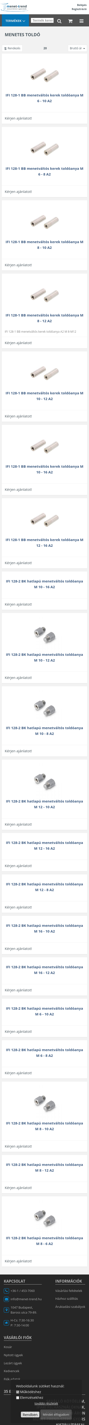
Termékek (15, 21)
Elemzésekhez (31, 1397)
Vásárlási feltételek (68, 1291)
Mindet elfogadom (56, 1414)
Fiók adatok (12, 1379)
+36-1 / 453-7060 (23, 1291)
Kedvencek (11, 1371)
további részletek (46, 1403)
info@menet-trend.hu (26, 1299)
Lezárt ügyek (13, 1363)
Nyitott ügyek (13, 1355)
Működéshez (30, 1391)
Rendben (30, 1414)
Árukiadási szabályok (70, 1307)
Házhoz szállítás (66, 1298)
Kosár (8, 1347)
